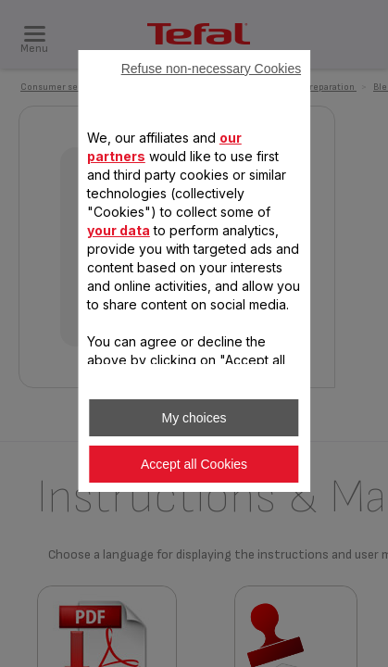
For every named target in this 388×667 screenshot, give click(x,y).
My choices (193, 417)
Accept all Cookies (194, 464)
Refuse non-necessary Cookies (211, 68)
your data (118, 230)
